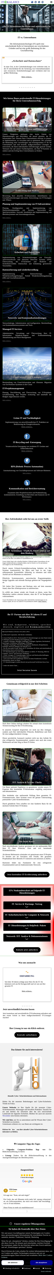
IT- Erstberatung (27, 719)
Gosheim (6, 641)
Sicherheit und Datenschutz (27, 252)
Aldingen (6, 645)
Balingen (17, 646)
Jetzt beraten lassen (27, 670)
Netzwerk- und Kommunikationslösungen (27, 318)
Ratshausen (35, 645)
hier (13, 1129)
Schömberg (13, 643)
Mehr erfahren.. (26, 77)
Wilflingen (29, 643)
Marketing (47, 1268)
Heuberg (17, 639)
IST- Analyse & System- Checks (27, 782)
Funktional (27, 1268)
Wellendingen (21, 643)
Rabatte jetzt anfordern (27, 950)
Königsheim (27, 645)
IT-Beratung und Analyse (27, 190)
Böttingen (18, 641)
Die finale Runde (27, 841)
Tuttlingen (5, 646)
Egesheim (39, 641)
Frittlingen (32, 641)
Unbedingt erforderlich (12, 1268)
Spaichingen (5, 643)
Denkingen (25, 641)
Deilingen (12, 641)
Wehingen (6, 639)
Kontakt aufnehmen (27, 1035)
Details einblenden (46, 1271)
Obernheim (20, 645)
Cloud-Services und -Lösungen (27, 377)
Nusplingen (12, 645)
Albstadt (25, 646)
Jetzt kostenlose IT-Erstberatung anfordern (27, 874)
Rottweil (11, 646)
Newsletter (6, 1116)
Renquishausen (43, 645)
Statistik (37, 1268)
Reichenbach (46, 641)
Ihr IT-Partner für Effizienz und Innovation (27, 129)
